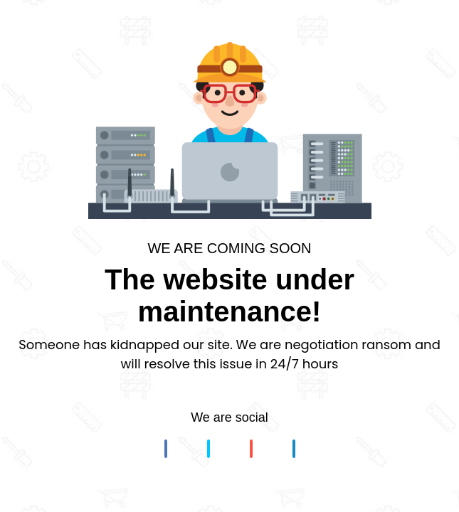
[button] (166, 448)
